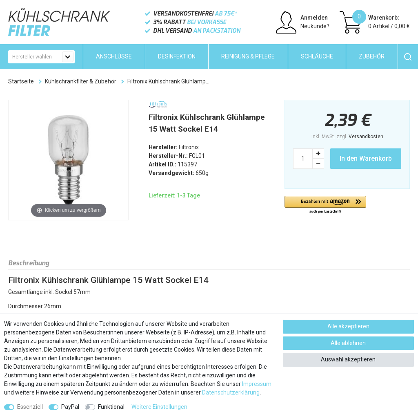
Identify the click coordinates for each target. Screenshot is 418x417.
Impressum (256, 384)
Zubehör (372, 56)
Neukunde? (314, 26)
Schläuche (317, 56)
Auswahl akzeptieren (348, 359)
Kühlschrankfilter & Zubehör (80, 81)
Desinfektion (177, 56)
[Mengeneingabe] (303, 158)
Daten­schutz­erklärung (231, 392)
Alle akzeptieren (348, 326)
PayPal (70, 407)
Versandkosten (366, 136)
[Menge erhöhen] (318, 153)
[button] (325, 205)
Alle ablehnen (348, 343)
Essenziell (30, 407)
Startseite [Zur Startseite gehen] (21, 81)
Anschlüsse (114, 56)
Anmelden (314, 17)
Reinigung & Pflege (248, 56)
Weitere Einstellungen (159, 407)
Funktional (111, 407)
